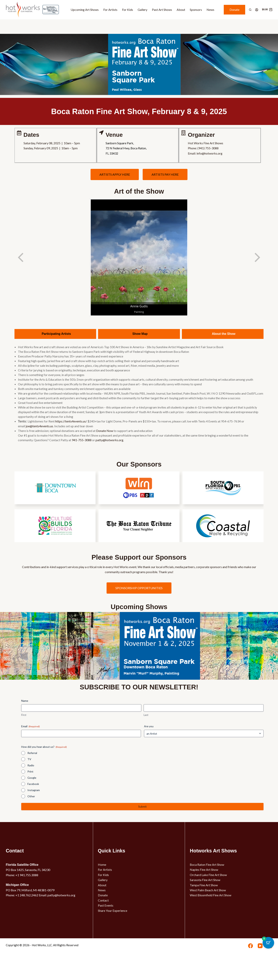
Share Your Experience (112, 910)
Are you (148, 726)
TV (29, 759)
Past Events (105, 905)
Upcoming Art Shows (85, 9)
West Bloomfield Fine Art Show (210, 895)
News (210, 9)
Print (30, 771)
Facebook (33, 783)
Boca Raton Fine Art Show (207, 864)
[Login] (256, 9)
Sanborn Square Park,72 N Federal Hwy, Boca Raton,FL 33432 (126, 148)
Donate (234, 9)
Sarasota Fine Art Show (205, 880)
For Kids (127, 9)
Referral (32, 753)
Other (31, 796)
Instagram (33, 790)
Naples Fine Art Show (204, 869)
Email (30, 726)
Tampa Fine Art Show (204, 885)
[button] (272, 507)
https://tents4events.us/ (71, 421)
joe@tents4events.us (39, 426)
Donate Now (104, 430)
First (23, 714)
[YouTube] (260, 945)
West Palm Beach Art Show (208, 890)
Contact (103, 900)
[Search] (250, 10)
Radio (30, 765)
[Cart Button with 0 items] (268, 943)
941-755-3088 (82, 440)
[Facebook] (250, 945)
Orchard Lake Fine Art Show (208, 875)
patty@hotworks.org (109, 440)
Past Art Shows (162, 9)
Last (146, 714)
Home (102, 864)
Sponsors (196, 9)
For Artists (110, 9)
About (181, 9)
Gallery (142, 9)
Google (31, 777)
